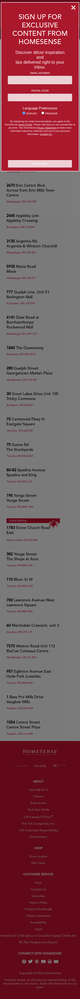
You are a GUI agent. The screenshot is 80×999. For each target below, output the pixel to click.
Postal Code (40, 90)
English (31, 113)
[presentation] (40, 148)
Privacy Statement (46, 127)
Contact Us (46, 134)
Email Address (40, 73)
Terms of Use (25, 124)
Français (51, 113)
